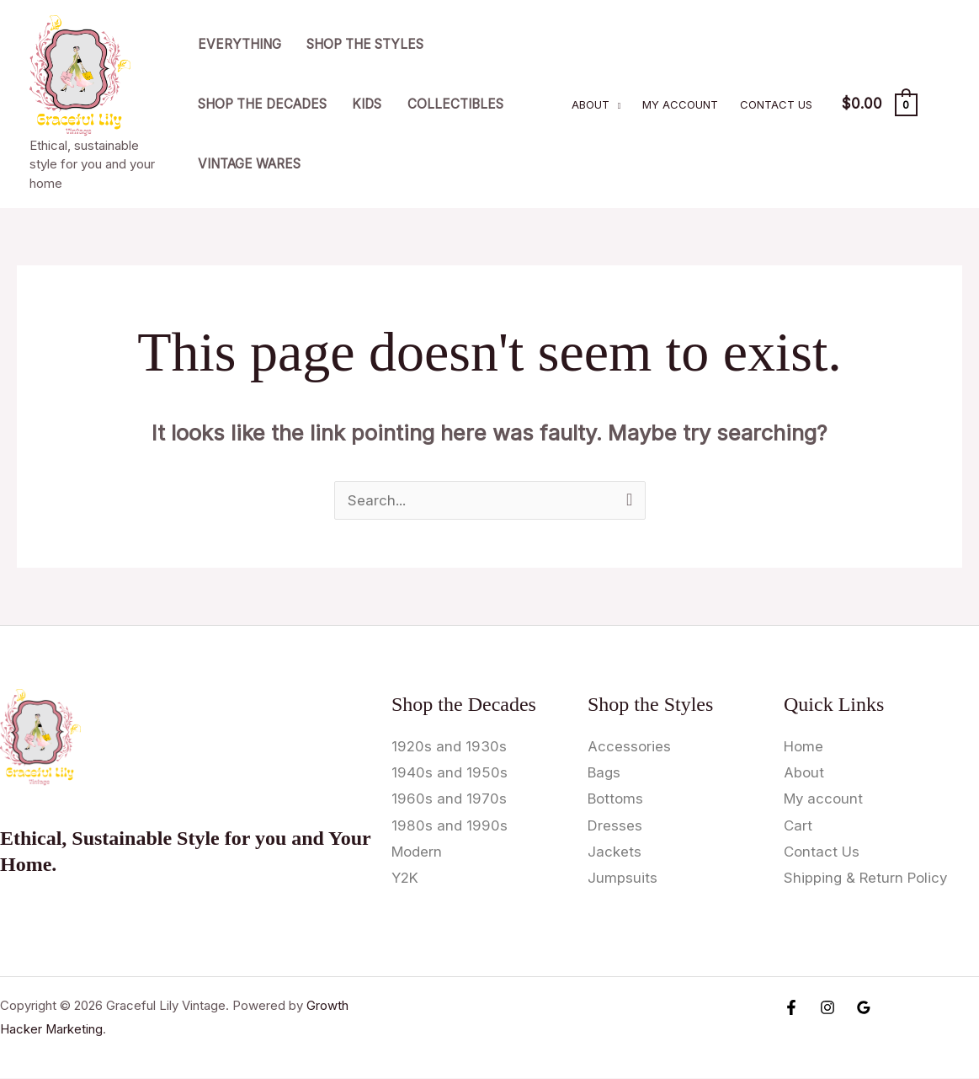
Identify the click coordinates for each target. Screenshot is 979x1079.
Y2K (404, 878)
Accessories (629, 746)
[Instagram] (827, 1008)
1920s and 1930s (449, 746)
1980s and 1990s (449, 825)
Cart (798, 825)
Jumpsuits (622, 878)
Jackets (614, 852)
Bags (604, 772)
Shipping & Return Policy (867, 878)
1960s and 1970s (449, 799)
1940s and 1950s (449, 772)
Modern (417, 852)
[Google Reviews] (863, 1008)
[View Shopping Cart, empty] (879, 104)
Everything (239, 44)
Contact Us (776, 104)
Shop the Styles (364, 44)
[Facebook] (791, 1008)
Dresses (615, 825)
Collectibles (455, 104)
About (590, 104)
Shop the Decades (262, 104)
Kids (366, 104)
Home (803, 746)
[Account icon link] (942, 104)
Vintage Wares (249, 164)
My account (680, 104)
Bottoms (615, 799)
